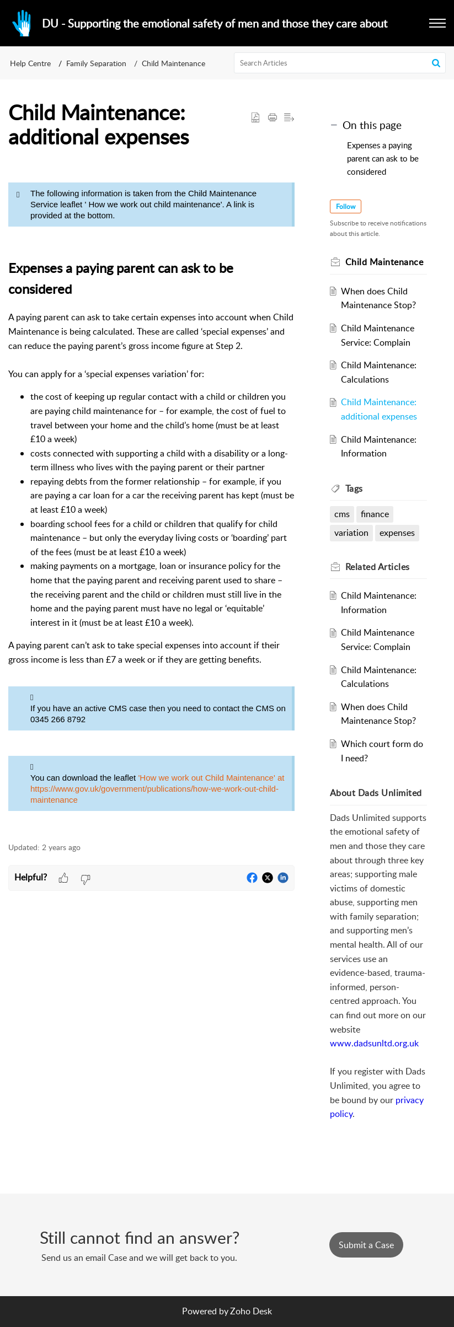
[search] (340, 62)
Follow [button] (345, 206)
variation (351, 532)
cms (342, 514)
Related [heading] (377, 567)
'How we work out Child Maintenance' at (211, 777)
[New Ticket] (366, 1245)
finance (375, 514)
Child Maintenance (173, 63)
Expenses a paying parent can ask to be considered (383, 158)
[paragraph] (151, 497)
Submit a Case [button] (366, 1245)
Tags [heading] (354, 488)
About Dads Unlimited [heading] (376, 793)
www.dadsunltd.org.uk (374, 1043)
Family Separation (96, 63)
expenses (397, 532)
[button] (437, 23)
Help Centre (30, 63)
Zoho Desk (251, 1311)
